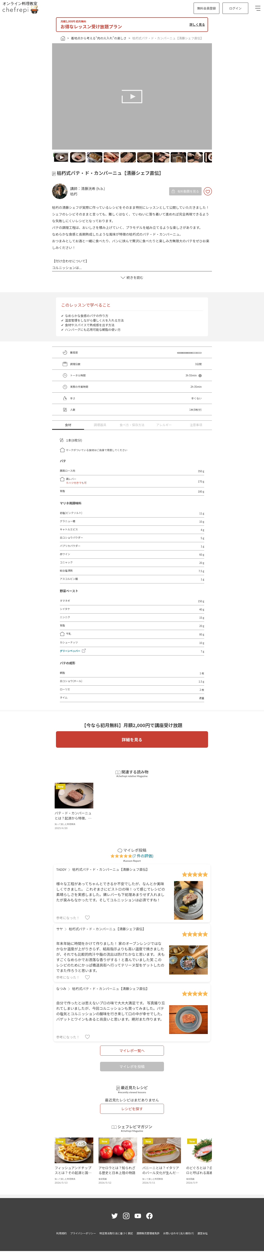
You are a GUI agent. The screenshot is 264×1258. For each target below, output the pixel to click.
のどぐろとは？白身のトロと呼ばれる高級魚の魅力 (204, 1172)
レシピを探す (132, 1108)
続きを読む (132, 277)
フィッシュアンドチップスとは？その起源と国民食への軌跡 (73, 1172)
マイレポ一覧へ (132, 1050)
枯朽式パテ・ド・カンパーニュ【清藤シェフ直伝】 (167, 38)
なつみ (61, 988)
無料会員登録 (206, 8)
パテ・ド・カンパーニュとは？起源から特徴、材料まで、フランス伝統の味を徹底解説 (73, 821)
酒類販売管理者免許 (148, 1233)
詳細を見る (132, 739)
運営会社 (202, 1233)
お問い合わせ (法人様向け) (178, 1233)
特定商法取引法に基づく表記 (116, 1233)
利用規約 (61, 1233)
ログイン (235, 8)
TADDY (61, 869)
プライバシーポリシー (83, 1233)
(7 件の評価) (143, 855)
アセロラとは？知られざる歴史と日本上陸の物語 (116, 1170)
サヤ (59, 928)
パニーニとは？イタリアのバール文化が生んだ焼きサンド (160, 1172)
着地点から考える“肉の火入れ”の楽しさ (98, 38)
